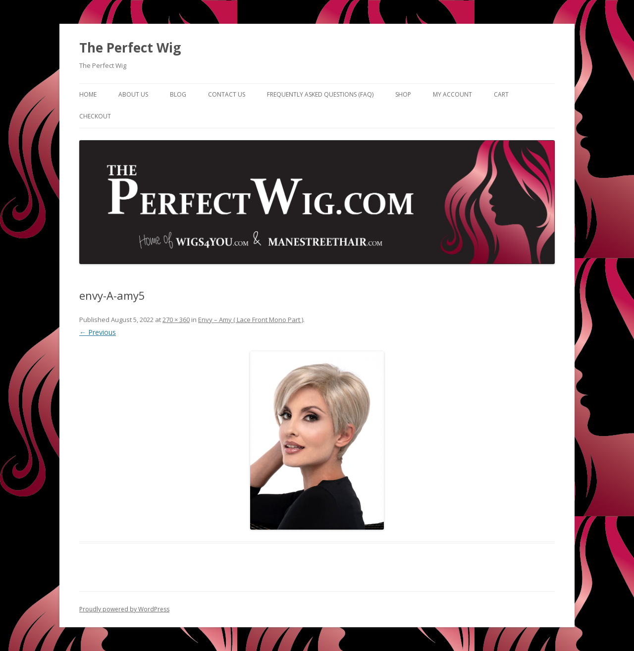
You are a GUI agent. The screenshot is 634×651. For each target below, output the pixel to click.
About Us (133, 94)
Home (88, 94)
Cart (501, 94)
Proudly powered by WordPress (124, 609)
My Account (452, 94)
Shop (403, 94)
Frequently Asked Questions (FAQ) (320, 94)
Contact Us (226, 94)
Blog (178, 94)
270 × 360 (176, 319)
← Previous (97, 332)
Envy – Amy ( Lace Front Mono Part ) (250, 319)
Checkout (95, 116)
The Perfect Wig (130, 47)
